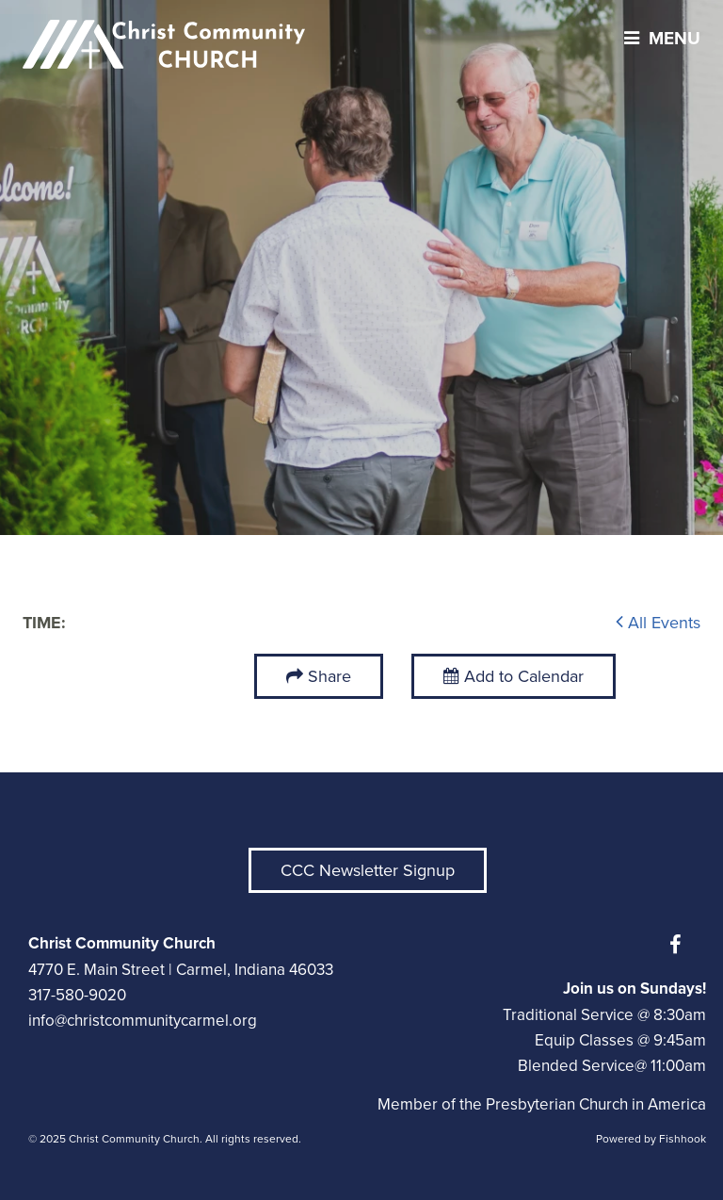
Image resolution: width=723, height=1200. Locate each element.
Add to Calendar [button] (513, 676)
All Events (658, 622)
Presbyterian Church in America (596, 1104)
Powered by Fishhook (651, 1138)
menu (657, 38)
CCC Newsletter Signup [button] (368, 870)
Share (329, 676)
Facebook (679, 944)
